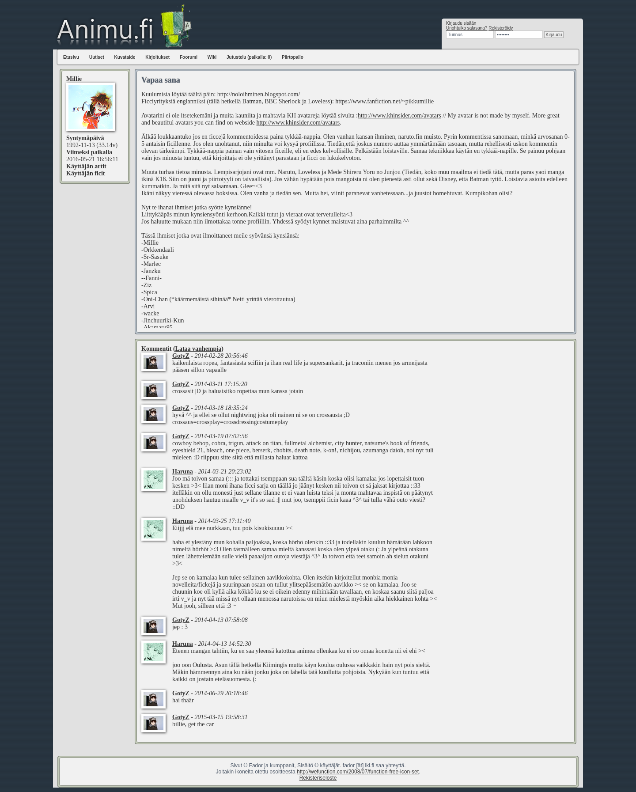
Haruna (182, 471)
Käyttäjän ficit (85, 173)
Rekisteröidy (500, 28)
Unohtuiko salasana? (466, 28)
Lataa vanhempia (198, 348)
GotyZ (180, 355)
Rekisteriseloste (318, 778)
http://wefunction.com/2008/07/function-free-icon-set (358, 772)
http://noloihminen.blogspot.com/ (258, 94)
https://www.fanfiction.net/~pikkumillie (384, 101)
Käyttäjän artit (86, 166)
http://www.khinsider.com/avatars (399, 115)
